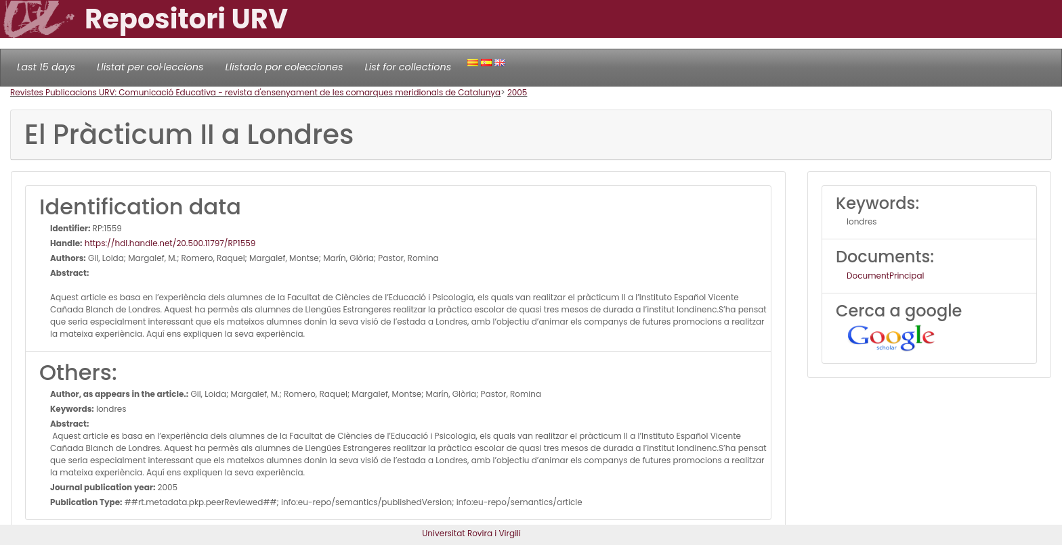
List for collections (407, 67)
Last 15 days (46, 67)
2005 (517, 92)
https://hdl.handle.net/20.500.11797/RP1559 (169, 243)
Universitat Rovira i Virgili (471, 533)
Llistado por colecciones (284, 67)
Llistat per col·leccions (150, 67)
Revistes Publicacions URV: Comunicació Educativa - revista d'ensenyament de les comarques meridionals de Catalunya (255, 92)
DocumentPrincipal (885, 275)
